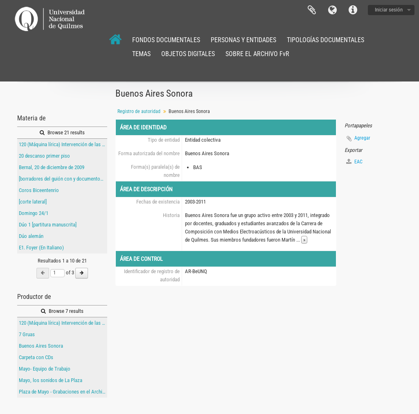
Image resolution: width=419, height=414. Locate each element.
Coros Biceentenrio (39, 190)
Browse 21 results (62, 132)
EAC (354, 161)
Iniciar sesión (389, 10)
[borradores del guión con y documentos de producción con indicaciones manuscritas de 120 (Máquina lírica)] (63, 179)
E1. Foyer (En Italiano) (41, 247)
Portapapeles (312, 10)
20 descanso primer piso (44, 156)
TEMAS (141, 54)
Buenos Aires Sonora (41, 346)
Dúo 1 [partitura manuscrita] (48, 225)
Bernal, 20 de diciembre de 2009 (51, 167)
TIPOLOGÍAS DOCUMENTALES (325, 40)
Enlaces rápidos (352, 10)
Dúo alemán (31, 236)
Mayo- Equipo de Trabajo (44, 369)
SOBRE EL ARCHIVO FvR (257, 54)
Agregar (362, 138)
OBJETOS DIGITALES (188, 54)
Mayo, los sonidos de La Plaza (50, 380)
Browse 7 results (62, 311)
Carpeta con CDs (36, 357)
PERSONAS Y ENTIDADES (243, 40)
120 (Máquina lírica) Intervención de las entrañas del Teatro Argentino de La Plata (63, 144)
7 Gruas (27, 334)
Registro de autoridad (138, 111)
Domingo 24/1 (33, 213)
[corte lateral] (33, 202)
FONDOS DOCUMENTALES (166, 40)
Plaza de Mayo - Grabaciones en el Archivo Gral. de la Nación (63, 392)
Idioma (332, 10)
